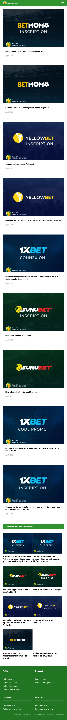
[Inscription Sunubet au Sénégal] (47, 576)
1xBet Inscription (10, 682)
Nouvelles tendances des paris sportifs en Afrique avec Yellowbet (33, 220)
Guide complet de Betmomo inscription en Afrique (26, 51)
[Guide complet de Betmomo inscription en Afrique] (47, 640)
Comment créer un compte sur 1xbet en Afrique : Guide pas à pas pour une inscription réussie (17, 558)
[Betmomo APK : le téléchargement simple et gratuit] (18, 640)
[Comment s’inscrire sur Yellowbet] (47, 607)
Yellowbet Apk (9, 705)
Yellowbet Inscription (12, 709)
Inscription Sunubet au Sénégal (18, 336)
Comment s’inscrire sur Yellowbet (19, 164)
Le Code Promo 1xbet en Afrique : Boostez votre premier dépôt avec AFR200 (47, 558)
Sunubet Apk (40, 679)
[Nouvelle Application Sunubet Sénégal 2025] (18, 576)
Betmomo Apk (41, 705)
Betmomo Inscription (44, 709)
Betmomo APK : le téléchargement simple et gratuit (27, 108)
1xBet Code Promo (11, 689)
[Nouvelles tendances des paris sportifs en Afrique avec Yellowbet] (18, 607)
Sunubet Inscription (43, 682)
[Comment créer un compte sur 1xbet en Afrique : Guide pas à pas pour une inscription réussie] (18, 543)
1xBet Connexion (10, 686)
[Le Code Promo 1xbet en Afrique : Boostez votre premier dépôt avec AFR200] (47, 543)
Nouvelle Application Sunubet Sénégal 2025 (23, 392)
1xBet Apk (7, 679)
